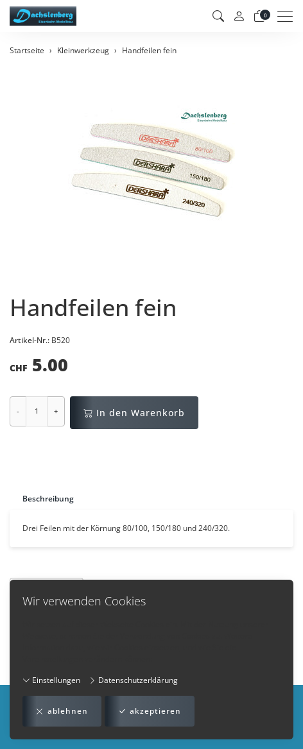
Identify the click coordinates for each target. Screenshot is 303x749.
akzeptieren (149, 711)
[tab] (42, 498)
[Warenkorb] (259, 16)
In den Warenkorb (134, 412)
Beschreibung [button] (48, 498)
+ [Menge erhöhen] (56, 411)
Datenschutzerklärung (133, 680)
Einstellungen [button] (51, 680)
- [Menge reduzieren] (18, 411)
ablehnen (62, 711)
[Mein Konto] (238, 16)
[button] (218, 16)
